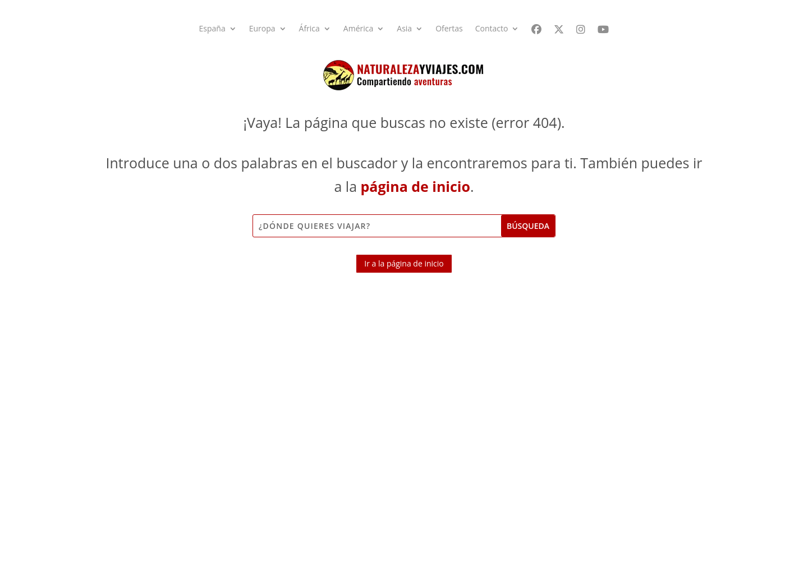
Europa (262, 29)
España (212, 29)
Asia (404, 29)
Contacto (491, 29)
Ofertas (449, 29)
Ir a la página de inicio (404, 263)
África (309, 29)
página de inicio (415, 186)
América (358, 29)
